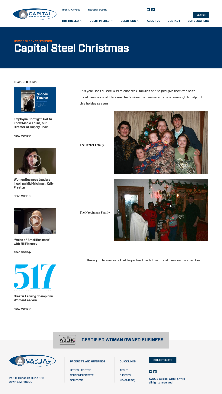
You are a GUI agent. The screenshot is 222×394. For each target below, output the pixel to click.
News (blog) (127, 380)
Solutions (130, 21)
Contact (174, 21)
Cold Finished (101, 21)
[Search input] (173, 14)
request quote (97, 10)
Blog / (29, 41)
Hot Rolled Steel (81, 370)
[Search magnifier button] (200, 14)
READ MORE (22, 135)
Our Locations (198, 21)
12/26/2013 (43, 41)
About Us (153, 21)
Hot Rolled (72, 21)
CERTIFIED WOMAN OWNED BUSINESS (122, 340)
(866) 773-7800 (71, 10)
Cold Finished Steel (82, 375)
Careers (125, 375)
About (124, 370)
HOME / (19, 41)
